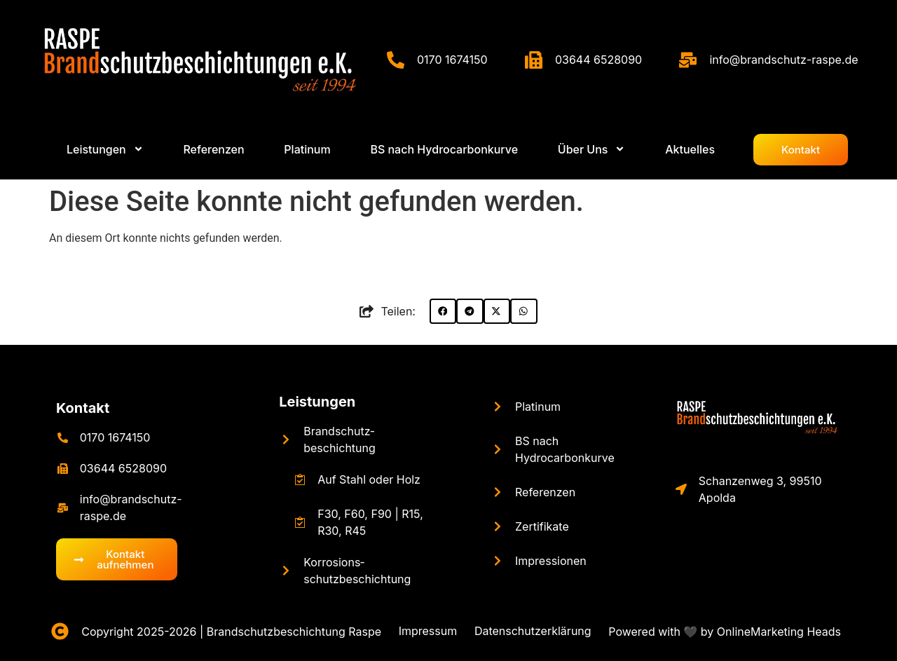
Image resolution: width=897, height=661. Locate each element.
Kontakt (82, 408)
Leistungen (317, 401)
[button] (443, 311)
